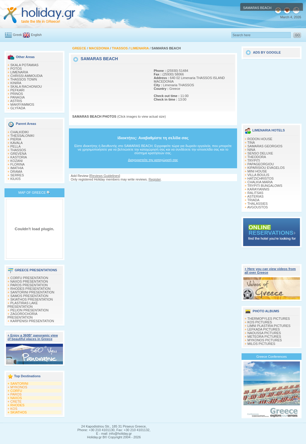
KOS (13, 408)
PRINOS (16, 94)
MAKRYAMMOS (22, 104)
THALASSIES (257, 203)
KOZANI (16, 161)
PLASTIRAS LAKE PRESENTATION (22, 304)
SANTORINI (19, 383)
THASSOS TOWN (23, 79)
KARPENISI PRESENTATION (32, 321)
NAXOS (16, 398)
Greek (17, 35)
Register (155, 179)
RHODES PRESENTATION (30, 288)
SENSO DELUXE (260, 153)
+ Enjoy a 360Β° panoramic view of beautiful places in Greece (32, 337)
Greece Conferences (271, 356)
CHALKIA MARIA (260, 182)
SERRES (17, 175)
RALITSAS (255, 193)
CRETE (16, 401)
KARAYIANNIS (258, 189)
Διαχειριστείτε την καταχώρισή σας (153, 160)
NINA (251, 149)
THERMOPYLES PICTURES (268, 318)
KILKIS (15, 179)
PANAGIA (17, 97)
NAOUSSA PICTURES (264, 333)
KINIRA (16, 83)
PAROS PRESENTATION (29, 285)
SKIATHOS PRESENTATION (31, 299)
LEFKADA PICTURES (264, 329)
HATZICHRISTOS (261, 178)
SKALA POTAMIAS (24, 65)
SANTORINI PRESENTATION (32, 292)
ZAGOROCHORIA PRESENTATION (22, 315)
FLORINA (17, 164)
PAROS (16, 394)
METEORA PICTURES (264, 336)
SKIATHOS (18, 412)
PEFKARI (17, 90)
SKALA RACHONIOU (26, 86)
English (36, 35)
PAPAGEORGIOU (261, 164)
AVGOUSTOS (257, 207)
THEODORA (256, 157)
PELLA (15, 146)
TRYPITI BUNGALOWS (264, 185)
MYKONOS (18, 387)
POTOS (16, 68)
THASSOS (18, 150)
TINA (251, 142)
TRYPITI (253, 160)
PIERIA (15, 139)
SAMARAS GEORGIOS (265, 146)
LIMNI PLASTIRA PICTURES (269, 326)
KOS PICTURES (260, 322)
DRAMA (16, 171)
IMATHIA (17, 168)
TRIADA (253, 200)
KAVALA (16, 143)
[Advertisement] (92, 84)
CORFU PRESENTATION (29, 278)
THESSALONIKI (22, 135)
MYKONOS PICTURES (265, 340)
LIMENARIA (19, 72)
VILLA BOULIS (258, 175)
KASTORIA (18, 157)
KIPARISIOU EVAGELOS (266, 167)
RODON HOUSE (260, 139)
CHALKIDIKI (19, 132)
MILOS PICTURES (261, 343)
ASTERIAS (255, 196)
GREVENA (18, 153)
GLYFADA (17, 108)
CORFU (16, 391)
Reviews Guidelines (104, 176)
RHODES (17, 405)
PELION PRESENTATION (29, 310)
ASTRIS (16, 101)
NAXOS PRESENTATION (29, 281)
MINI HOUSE (257, 171)
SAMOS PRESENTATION (29, 296)
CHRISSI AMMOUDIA (26, 76)
